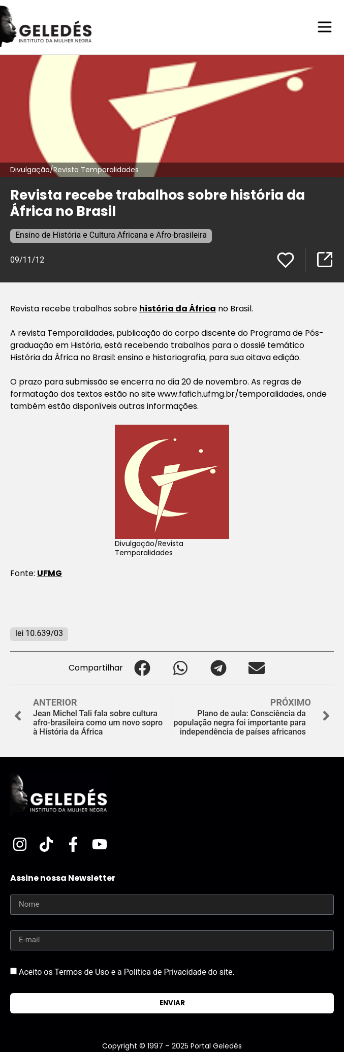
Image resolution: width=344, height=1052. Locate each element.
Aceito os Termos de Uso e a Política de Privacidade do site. (127, 971)
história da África (177, 308)
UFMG (49, 573)
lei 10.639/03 (39, 633)
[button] (142, 668)
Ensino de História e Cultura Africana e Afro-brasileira (111, 235)
